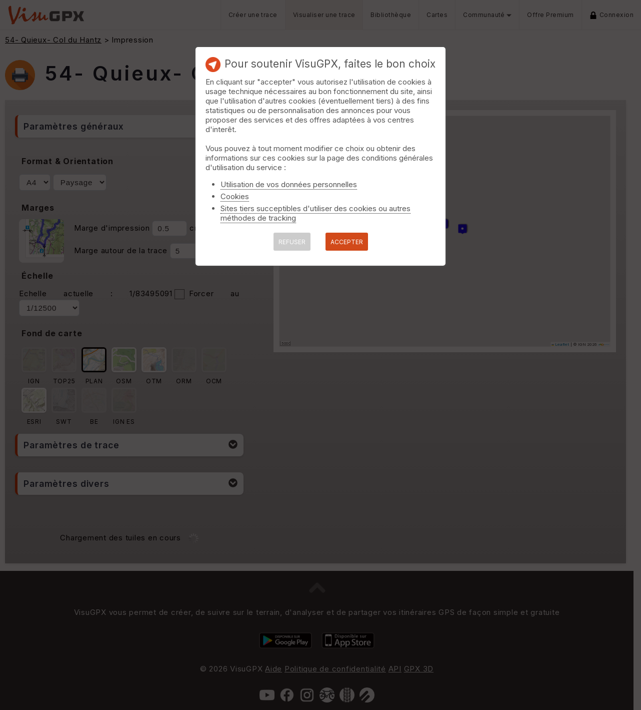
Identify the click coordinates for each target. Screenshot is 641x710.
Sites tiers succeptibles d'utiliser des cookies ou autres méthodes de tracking (315, 213)
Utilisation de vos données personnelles (288, 184)
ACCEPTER (346, 242)
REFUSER (292, 242)
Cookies (234, 196)
